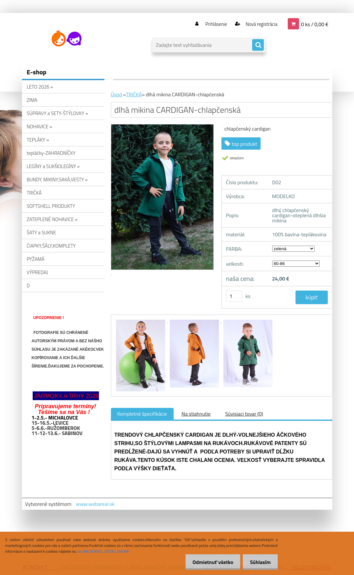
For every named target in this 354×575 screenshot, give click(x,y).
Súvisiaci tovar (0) (244, 414)
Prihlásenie (212, 24)
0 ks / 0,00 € (314, 24)
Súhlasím (259, 562)
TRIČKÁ (134, 94)
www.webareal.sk (95, 504)
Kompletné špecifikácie (142, 414)
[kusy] (234, 296)
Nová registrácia (259, 24)
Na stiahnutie (196, 414)
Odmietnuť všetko (209, 562)
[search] (258, 45)
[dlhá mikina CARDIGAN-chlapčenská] (141, 321)
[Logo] (66, 38)
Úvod (116, 94)
